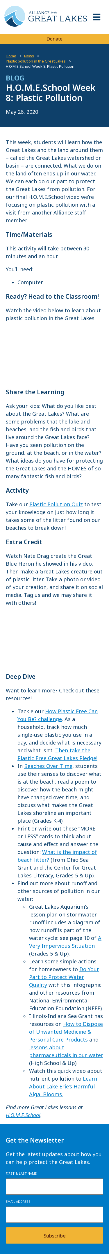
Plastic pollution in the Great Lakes (36, 61)
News (29, 55)
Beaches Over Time (48, 765)
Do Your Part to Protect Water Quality (64, 977)
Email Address (18, 1201)
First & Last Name (21, 1173)
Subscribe (55, 1235)
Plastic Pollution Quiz (56, 504)
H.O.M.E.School (23, 1115)
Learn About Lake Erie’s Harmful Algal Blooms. (63, 1086)
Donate (54, 39)
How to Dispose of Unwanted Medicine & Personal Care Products (66, 1031)
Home (11, 55)
